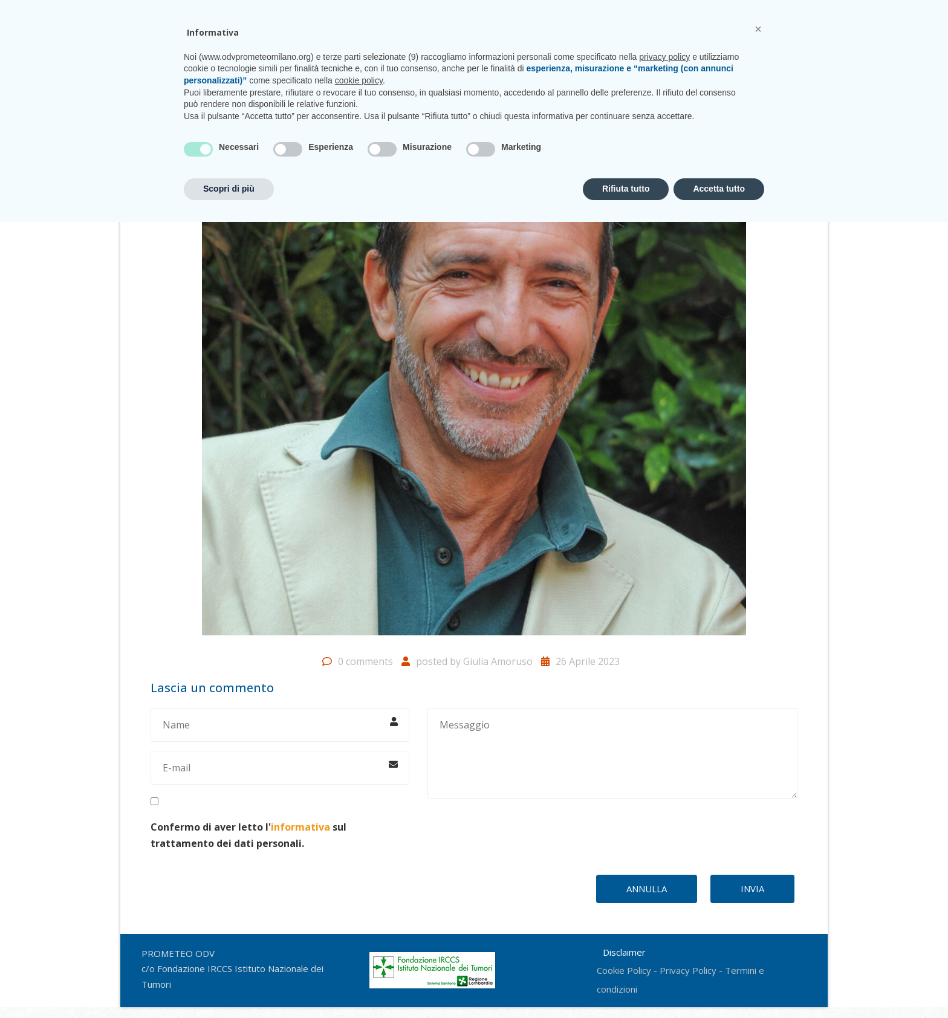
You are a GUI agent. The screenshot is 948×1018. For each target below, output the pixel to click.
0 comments (365, 672)
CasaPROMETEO (501, 59)
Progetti (438, 59)
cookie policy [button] (359, 876)
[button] (758, 825)
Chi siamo (387, 59)
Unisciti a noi (572, 59)
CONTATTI (760, 12)
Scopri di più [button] (229, 985)
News (623, 59)
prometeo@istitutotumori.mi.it (648, 12)
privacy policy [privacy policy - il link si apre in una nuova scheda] (664, 853)
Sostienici (669, 59)
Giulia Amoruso (498, 672)
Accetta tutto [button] (719, 985)
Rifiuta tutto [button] (626, 985)
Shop (713, 59)
